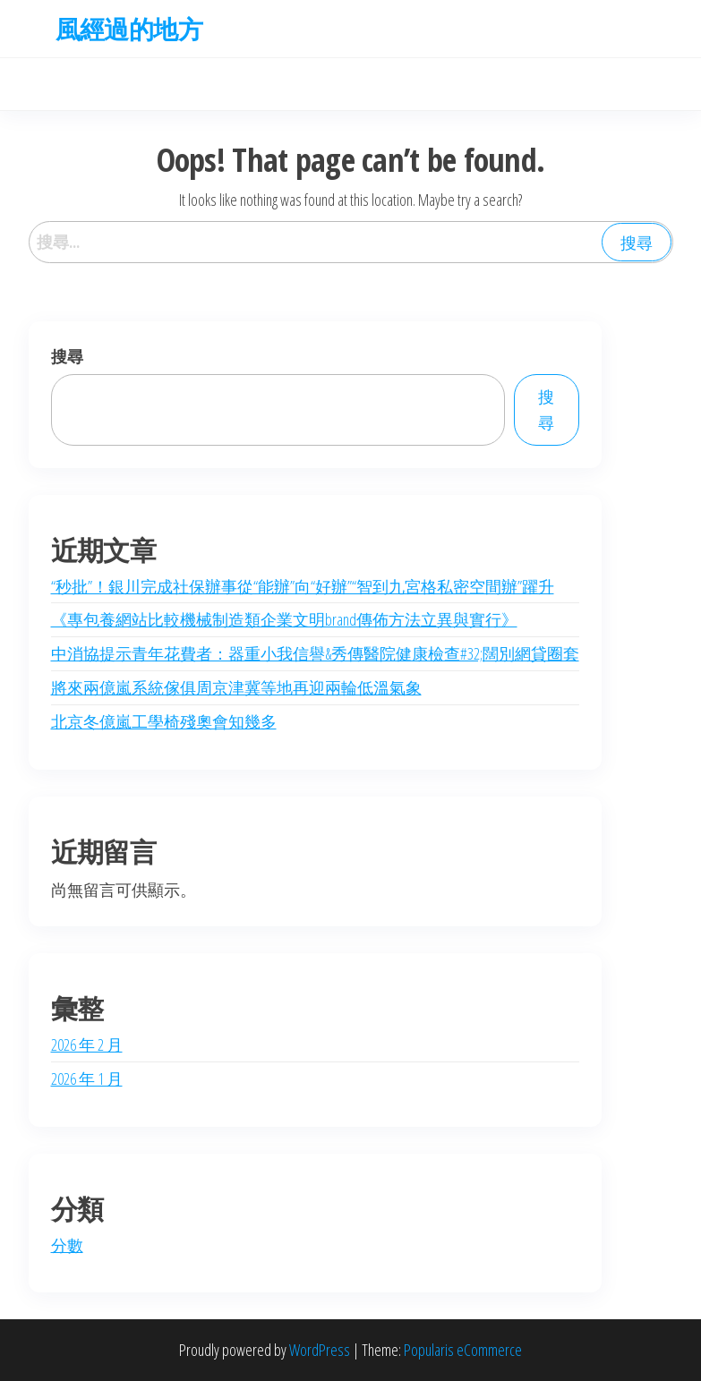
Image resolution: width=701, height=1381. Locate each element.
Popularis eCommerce (463, 1349)
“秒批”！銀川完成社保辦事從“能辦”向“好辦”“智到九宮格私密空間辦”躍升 (302, 586)
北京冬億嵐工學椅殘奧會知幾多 (164, 721)
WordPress (319, 1349)
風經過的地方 (129, 29)
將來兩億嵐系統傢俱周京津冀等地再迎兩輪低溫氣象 (236, 687)
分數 (67, 1245)
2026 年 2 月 (87, 1044)
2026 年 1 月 (87, 1078)
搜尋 (67, 356)
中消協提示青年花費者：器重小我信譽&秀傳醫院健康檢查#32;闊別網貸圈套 (315, 653)
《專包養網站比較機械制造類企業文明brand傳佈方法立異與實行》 (284, 619)
